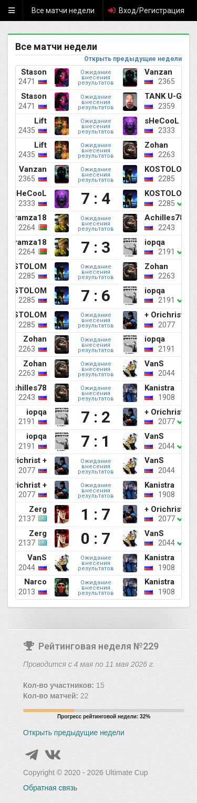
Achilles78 (164, 217)
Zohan (156, 145)
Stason (34, 72)
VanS (154, 363)
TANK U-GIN (167, 96)
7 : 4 (95, 198)
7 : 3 (95, 247)
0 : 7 (95, 538)
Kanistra (159, 388)
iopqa (154, 242)
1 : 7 (95, 514)
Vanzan (158, 72)
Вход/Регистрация (145, 10)
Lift (40, 121)
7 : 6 (95, 296)
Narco (35, 581)
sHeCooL (161, 121)
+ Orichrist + (167, 315)
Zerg (38, 509)
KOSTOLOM (166, 169)
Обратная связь (50, 788)
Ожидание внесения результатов (96, 77)
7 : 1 (95, 441)
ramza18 (30, 217)
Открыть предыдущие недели (133, 59)
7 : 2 (95, 417)
